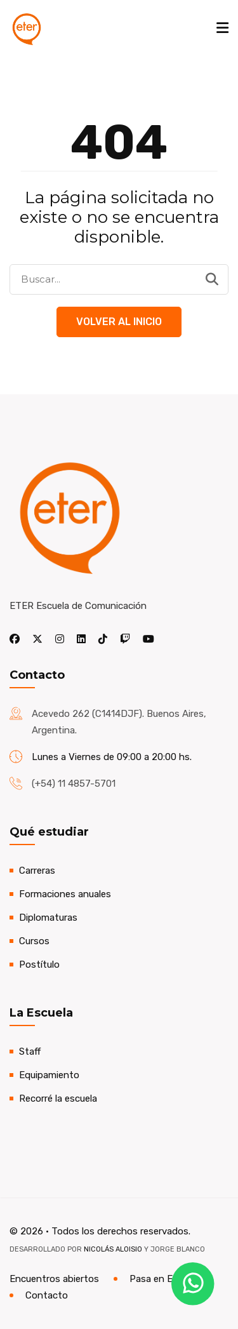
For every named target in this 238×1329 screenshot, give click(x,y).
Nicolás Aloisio (113, 1249)
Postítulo (39, 964)
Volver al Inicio (119, 322)
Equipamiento (49, 1075)
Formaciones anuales (65, 894)
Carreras (37, 870)
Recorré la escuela (58, 1098)
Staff (30, 1051)
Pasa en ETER (160, 1279)
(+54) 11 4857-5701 (74, 783)
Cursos (34, 941)
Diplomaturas (48, 917)
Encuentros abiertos (54, 1279)
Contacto (46, 1295)
